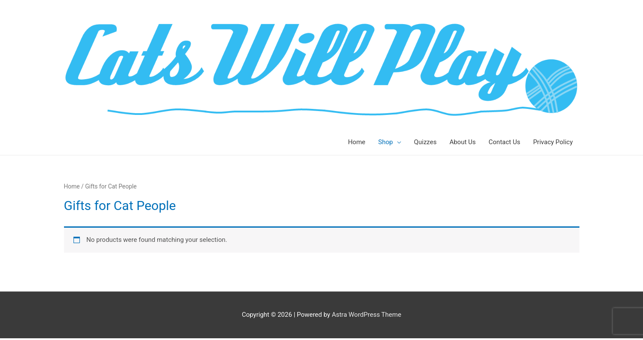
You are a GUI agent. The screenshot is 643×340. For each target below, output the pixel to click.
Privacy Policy (553, 142)
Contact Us (505, 142)
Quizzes (425, 142)
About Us (462, 142)
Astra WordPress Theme (366, 314)
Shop (385, 142)
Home (356, 142)
